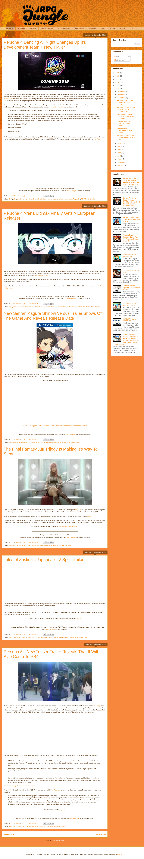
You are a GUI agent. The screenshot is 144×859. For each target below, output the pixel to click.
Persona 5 (49, 826)
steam (70, 545)
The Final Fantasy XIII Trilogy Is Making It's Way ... (125, 123)
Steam (89, 516)
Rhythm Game (92, 199)
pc (58, 545)
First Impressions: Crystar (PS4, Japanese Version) (131, 288)
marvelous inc (26, 442)
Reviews (33, 28)
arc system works (15, 307)
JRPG (42, 545)
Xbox (103, 28)
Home (55, 834)
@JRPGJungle (71, 191)
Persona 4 (50, 199)
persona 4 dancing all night (63, 199)
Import (35, 199)
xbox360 (97, 307)
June (119, 150)
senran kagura (51, 442)
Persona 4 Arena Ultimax (65, 307)
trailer (69, 442)
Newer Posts (9, 834)
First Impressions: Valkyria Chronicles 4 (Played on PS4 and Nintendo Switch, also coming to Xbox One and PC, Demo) (125, 339)
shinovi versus (61, 442)
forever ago (97, 706)
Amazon (103, 286)
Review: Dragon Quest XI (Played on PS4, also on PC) (131, 219)
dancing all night (22, 199)
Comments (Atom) (59, 840)
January (121, 165)
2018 (118, 76)
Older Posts (101, 834)
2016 (118, 82)
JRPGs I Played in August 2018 (129, 255)
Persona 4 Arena (50, 307)
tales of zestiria (69, 637)
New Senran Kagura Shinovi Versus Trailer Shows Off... (125, 116)
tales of (61, 637)
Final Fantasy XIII (33, 545)
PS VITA (84, 199)
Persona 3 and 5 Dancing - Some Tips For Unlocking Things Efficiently (130, 238)
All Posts (9, 28)
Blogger (119, 854)
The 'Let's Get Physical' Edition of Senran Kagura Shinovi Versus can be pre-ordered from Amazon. (55, 426)
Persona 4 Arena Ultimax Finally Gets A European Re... (126, 109)
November (121, 94)
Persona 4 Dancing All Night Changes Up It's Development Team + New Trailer (45, 44)
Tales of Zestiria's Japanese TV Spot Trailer (44, 559)
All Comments (120, 60)
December (121, 91)
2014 (10, 442)
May (119, 153)
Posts (117, 57)
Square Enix (63, 545)
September (122, 98)
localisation (42, 199)
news (54, 545)
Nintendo (92, 28)
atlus (14, 199)
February (121, 162)
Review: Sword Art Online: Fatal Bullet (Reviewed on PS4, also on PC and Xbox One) (131, 181)
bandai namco (18, 637)
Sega (88, 307)
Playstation (79, 28)
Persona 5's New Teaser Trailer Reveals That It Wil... (126, 137)
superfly (55, 637)
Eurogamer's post (42, 275)
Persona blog (8, 99)
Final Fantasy (21, 545)
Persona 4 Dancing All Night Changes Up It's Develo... (126, 102)
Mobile (112, 28)
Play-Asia (97, 139)
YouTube (21, 28)
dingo (30, 199)
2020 (118, 73)
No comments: (34, 196)
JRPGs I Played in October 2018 (129, 320)
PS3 (84, 307)
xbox (92, 307)
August (120, 143)
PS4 (66, 826)
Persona (41, 307)
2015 (10, 199)
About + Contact (64, 28)
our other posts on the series (68, 526)
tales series (79, 637)
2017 (118, 79)
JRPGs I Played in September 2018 (129, 304)
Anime (133, 28)
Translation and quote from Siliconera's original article (22, 786)
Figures (123, 28)
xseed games (75, 442)
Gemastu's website (56, 107)
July (119, 146)
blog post (78, 510)
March (120, 159)
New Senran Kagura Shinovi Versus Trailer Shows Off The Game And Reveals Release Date (53, 316)
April (119, 156)
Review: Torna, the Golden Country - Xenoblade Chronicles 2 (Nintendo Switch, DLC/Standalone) (131, 202)
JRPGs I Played (47, 28)
